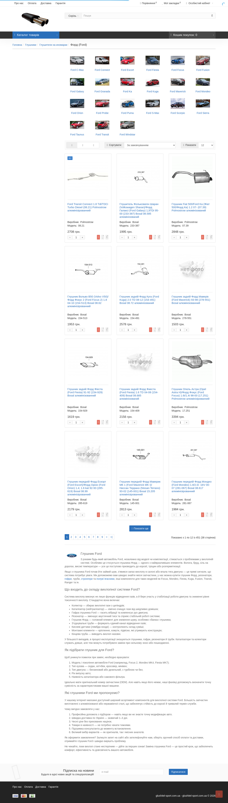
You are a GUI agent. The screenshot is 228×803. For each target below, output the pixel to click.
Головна (17, 44)
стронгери (87, 578)
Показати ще (140, 528)
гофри (68, 578)
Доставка (46, 3)
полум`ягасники (106, 578)
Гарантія (60, 3)
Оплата (32, 3)
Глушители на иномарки (53, 44)
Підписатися (178, 771)
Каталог (36, 34)
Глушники (30, 44)
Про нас (19, 3)
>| (111, 537)
